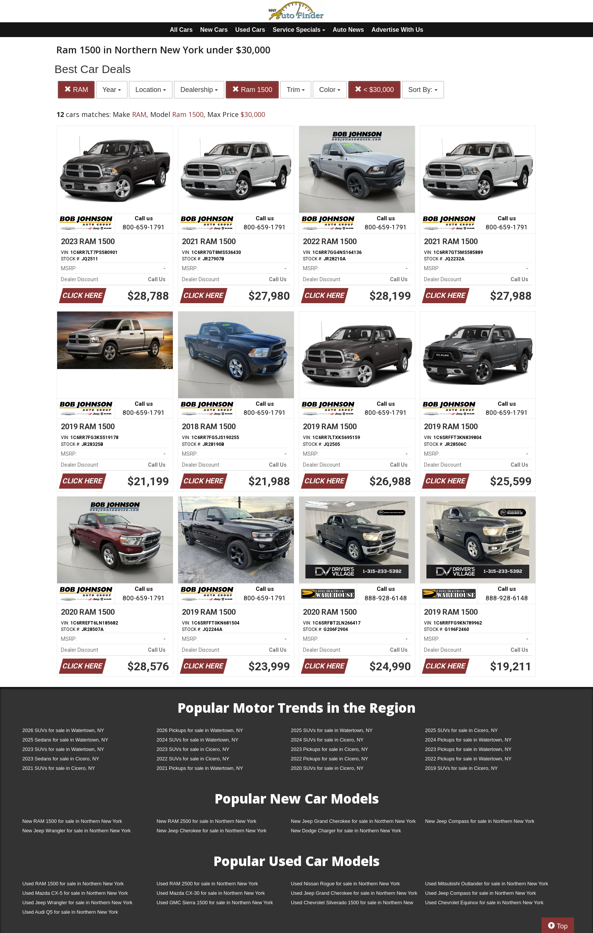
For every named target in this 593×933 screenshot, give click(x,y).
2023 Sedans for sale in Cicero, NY (60, 759)
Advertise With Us (397, 29)
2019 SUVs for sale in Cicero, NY (461, 768)
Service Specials (299, 29)
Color (329, 89)
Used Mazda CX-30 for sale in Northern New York (211, 893)
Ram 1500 (252, 89)
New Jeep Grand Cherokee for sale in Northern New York (353, 821)
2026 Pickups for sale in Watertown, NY (200, 730)
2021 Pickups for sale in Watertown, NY (200, 768)
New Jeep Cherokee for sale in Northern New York (211, 830)
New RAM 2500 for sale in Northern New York (206, 821)
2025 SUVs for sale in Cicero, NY (461, 730)
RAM (76, 89)
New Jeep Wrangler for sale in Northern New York (76, 830)
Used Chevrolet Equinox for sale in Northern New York (484, 902)
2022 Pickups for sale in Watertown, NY (468, 759)
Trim (296, 89)
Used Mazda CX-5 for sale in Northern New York (75, 893)
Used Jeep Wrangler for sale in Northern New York (77, 902)
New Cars (214, 29)
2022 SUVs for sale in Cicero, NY (193, 759)
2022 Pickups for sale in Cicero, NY (329, 759)
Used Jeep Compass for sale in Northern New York (480, 893)
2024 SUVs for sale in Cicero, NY (327, 740)
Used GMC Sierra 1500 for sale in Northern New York (215, 902)
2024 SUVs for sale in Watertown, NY (197, 740)
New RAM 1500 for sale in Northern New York (72, 821)
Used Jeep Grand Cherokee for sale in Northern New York (354, 893)
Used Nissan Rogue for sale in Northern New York (345, 883)
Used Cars (250, 29)
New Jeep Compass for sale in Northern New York (479, 821)
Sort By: (423, 89)
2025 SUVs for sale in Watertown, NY (332, 730)
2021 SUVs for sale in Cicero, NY (58, 768)
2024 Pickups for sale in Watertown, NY (468, 740)
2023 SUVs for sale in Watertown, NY (63, 749)
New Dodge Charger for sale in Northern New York (346, 830)
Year (111, 89)
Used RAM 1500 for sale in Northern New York (73, 883)
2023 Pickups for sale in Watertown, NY (468, 749)
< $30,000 (374, 89)
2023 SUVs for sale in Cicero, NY (193, 749)
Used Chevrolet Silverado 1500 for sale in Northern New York (352, 904)
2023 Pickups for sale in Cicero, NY (329, 749)
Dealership (199, 89)
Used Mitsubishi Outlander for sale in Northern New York (486, 883)
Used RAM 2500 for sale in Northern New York (207, 883)
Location (150, 89)
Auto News (348, 29)
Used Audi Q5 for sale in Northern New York (70, 912)
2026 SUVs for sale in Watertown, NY (63, 730)
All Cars (181, 29)
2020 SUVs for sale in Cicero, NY (327, 768)
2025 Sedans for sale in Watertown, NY (65, 740)
